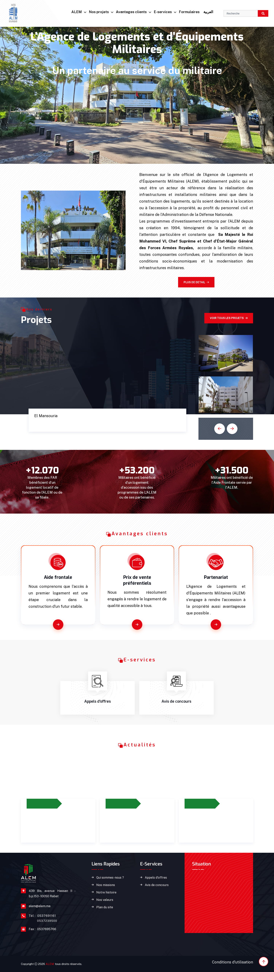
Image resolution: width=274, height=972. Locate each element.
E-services (163, 12)
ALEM (76, 12)
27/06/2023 (39, 803)
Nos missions (105, 885)
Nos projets (99, 12)
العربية (208, 12)
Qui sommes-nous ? (110, 877)
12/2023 (116, 803)
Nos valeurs (104, 900)
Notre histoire (106, 892)
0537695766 (42, 929)
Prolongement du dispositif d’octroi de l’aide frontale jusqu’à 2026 (56, 823)
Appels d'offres (156, 877)
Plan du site (104, 907)
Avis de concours (157, 885)
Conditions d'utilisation (232, 962)
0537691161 (43, 917)
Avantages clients (131, 12)
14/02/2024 (197, 803)
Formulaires (189, 12)
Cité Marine (49, 423)
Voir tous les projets (229, 318)
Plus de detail (196, 282)
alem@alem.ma (39, 906)
